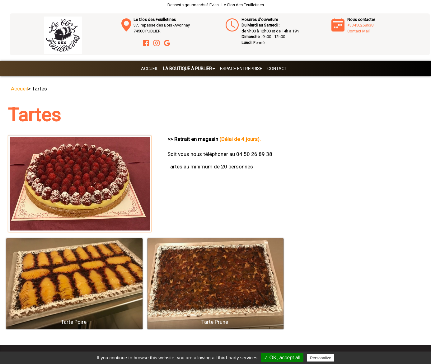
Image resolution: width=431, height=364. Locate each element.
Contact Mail (358, 31)
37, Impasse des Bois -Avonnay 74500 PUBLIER (162, 25)
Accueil (149, 68)
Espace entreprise (241, 68)
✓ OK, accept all (282, 357)
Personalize (320, 358)
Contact (277, 68)
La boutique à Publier (189, 68)
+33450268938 (360, 25)
